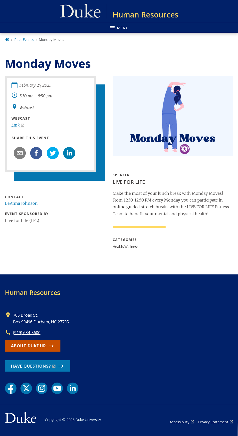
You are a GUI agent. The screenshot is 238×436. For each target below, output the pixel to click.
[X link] (26, 388)
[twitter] (52, 153)
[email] (19, 153)
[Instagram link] (41, 388)
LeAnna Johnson (21, 203)
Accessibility (179, 422)
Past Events (24, 39)
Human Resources (32, 292)
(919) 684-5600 (26, 332)
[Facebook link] (10, 388)
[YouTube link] (57, 388)
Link (15, 125)
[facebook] (36, 153)
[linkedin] (69, 153)
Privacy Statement (213, 422)
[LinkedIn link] (72, 388)
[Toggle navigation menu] (119, 27)
